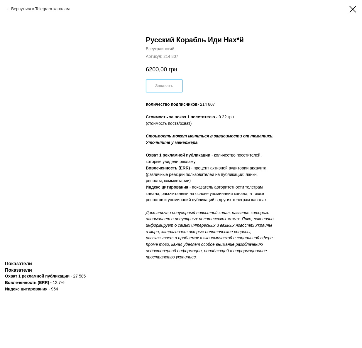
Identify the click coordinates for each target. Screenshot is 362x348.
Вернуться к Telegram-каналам (40, 8)
